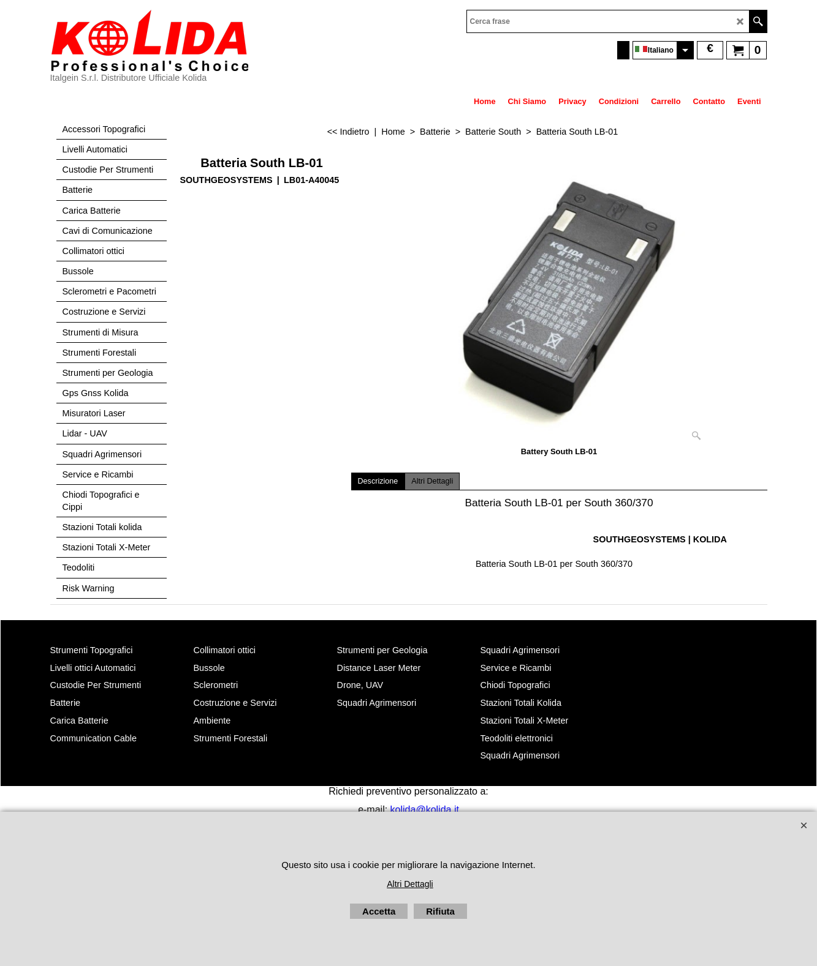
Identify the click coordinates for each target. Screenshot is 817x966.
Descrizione (378, 481)
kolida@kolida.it (424, 809)
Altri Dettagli (432, 481)
